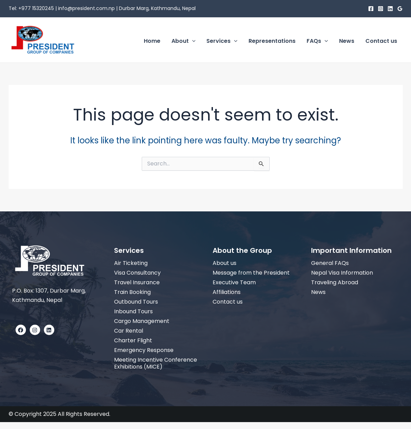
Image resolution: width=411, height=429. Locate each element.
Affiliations (227, 292)
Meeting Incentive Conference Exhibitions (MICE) (155, 363)
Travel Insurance (137, 282)
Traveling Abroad (334, 282)
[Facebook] (371, 8)
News (318, 292)
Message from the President (251, 273)
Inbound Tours (133, 311)
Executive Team (234, 282)
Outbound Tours (136, 302)
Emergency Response (144, 350)
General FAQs (330, 263)
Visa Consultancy (137, 273)
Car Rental (128, 331)
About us (224, 263)
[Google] (400, 8)
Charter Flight (133, 340)
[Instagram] (380, 8)
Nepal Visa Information (342, 273)
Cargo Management (141, 321)
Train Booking (132, 292)
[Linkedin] (390, 8)
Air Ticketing (131, 263)
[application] (192, 41)
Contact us (228, 302)
